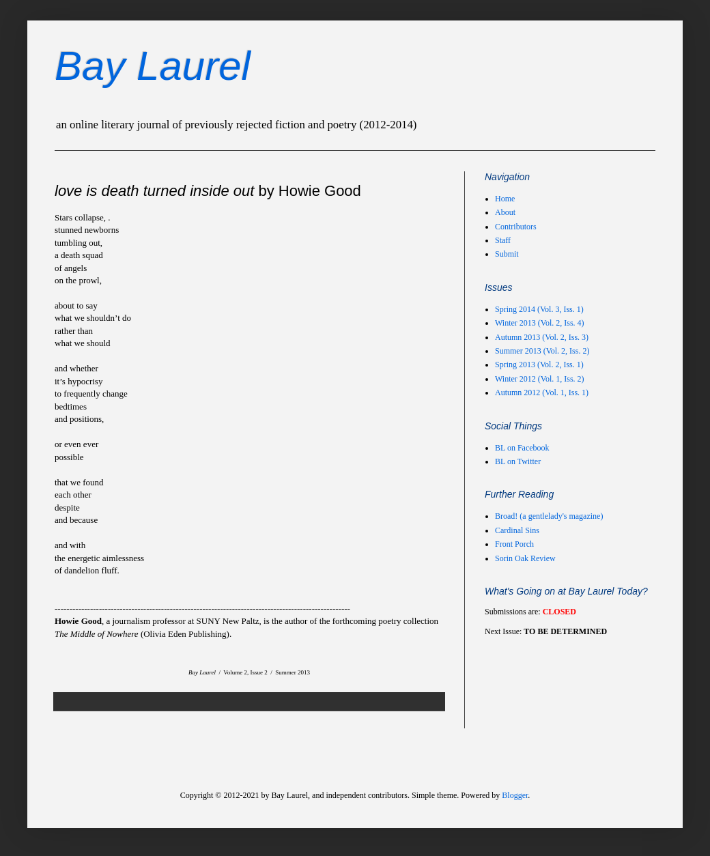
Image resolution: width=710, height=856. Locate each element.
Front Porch (514, 544)
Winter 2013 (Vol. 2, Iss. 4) (539, 323)
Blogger (515, 795)
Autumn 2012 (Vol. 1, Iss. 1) (541, 392)
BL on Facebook (522, 448)
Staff (503, 240)
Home (505, 198)
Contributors (516, 226)
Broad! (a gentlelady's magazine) (549, 516)
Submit (507, 254)
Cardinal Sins (517, 530)
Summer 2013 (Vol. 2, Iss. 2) (542, 351)
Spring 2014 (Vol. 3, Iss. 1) (539, 309)
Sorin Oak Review (525, 558)
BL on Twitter (518, 461)
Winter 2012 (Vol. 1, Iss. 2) (539, 379)
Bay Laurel (153, 66)
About (505, 212)
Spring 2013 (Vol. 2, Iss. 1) (539, 364)
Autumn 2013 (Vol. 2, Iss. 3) (541, 337)
